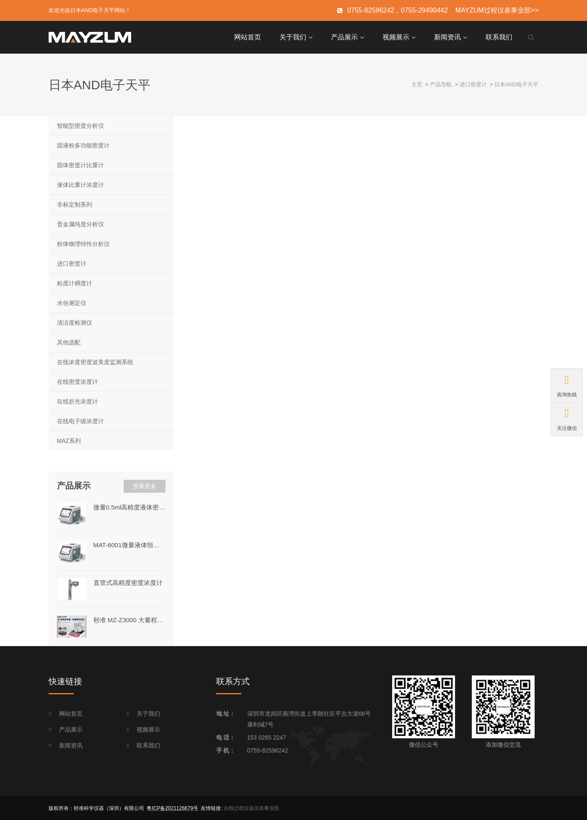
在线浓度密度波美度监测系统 (95, 361)
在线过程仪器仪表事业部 (251, 807)
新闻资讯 (447, 36)
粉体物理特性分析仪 (83, 243)
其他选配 (68, 341)
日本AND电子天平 (516, 83)
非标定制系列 (74, 203)
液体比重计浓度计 (80, 184)
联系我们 (499, 36)
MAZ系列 (69, 440)
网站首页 (247, 36)
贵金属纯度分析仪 (80, 223)
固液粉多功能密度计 (83, 144)
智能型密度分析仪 (80, 125)
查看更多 (144, 485)
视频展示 (396, 36)
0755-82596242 (267, 749)
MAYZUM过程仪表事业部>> (497, 10)
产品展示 (344, 36)
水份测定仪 (71, 302)
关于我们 (292, 36)
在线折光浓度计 (77, 400)
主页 (416, 83)
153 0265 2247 (266, 736)
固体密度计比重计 (80, 164)
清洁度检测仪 (74, 321)
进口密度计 (473, 83)
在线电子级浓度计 (80, 420)
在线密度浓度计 (77, 381)
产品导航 (441, 83)
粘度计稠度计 (74, 282)
